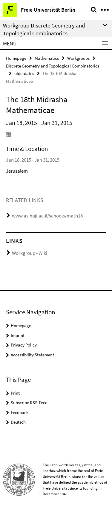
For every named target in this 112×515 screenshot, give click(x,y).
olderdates (24, 73)
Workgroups (78, 58)
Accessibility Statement (32, 355)
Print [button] (15, 393)
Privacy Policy (24, 345)
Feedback (19, 412)
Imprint (17, 335)
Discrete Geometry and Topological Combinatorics (52, 66)
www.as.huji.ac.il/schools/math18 (47, 215)
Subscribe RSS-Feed (29, 402)
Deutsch (18, 422)
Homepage (16, 58)
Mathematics (47, 58)
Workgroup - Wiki (29, 253)
